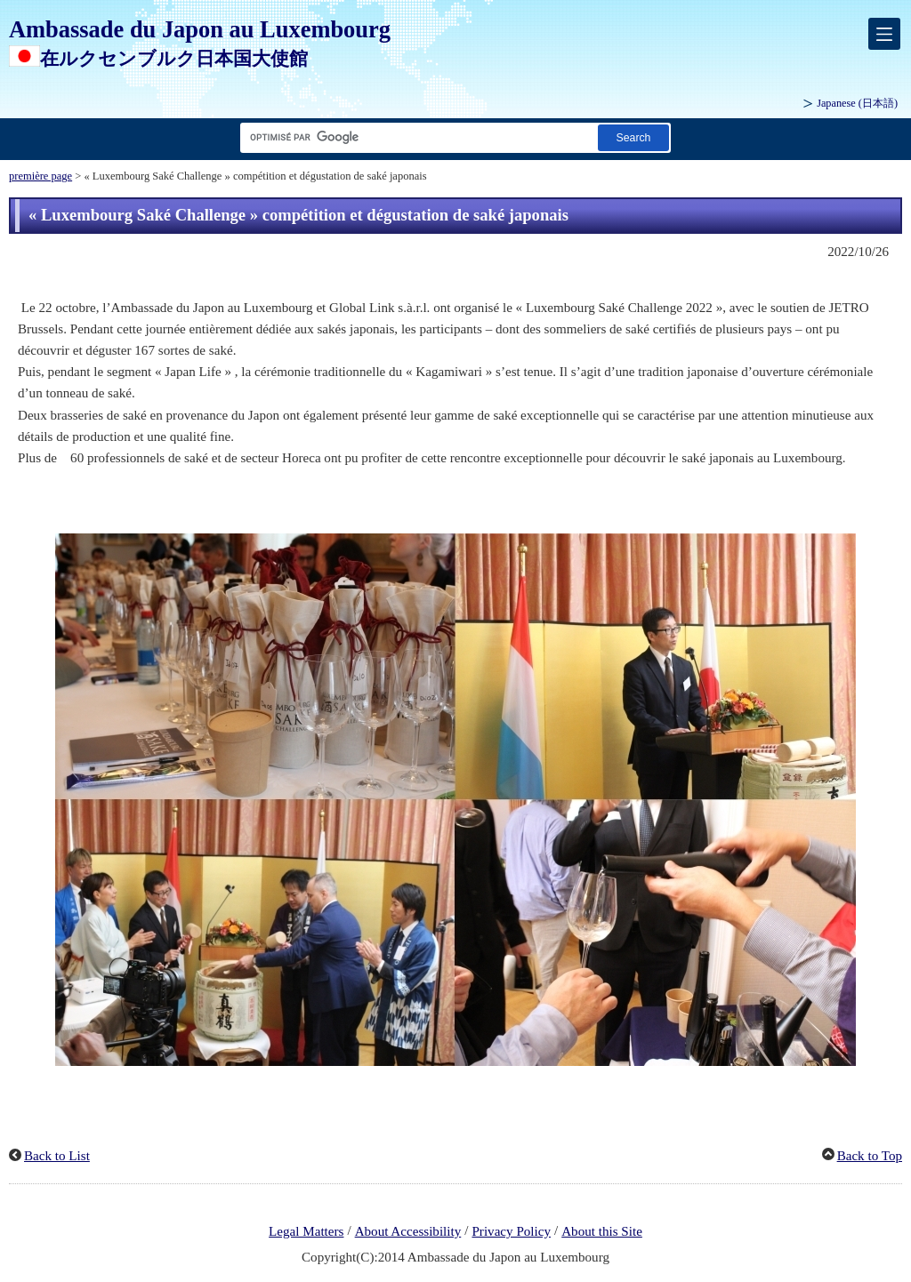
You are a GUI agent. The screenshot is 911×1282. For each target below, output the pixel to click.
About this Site (601, 1231)
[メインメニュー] (884, 34)
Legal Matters (306, 1231)
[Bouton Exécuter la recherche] (633, 137)
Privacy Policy (511, 1231)
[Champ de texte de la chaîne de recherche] (415, 137)
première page (40, 176)
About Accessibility (408, 1231)
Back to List (57, 1156)
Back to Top (869, 1156)
